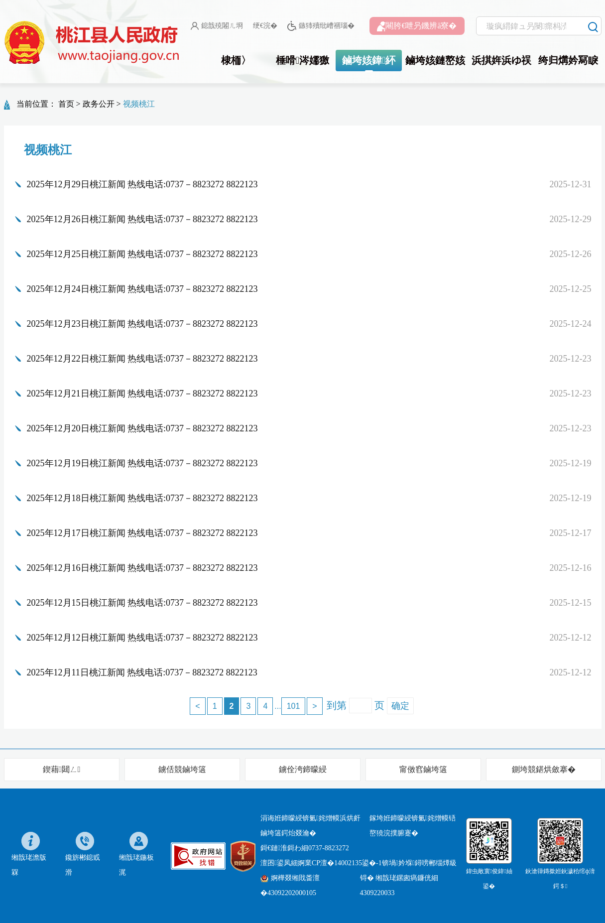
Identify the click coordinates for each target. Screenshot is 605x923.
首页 (66, 104)
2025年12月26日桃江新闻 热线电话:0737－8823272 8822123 (142, 219)
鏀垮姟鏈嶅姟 (435, 60)
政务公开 (99, 104)
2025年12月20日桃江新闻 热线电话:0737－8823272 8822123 (142, 428)
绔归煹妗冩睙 (568, 60)
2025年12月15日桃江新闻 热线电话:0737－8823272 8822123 (142, 603)
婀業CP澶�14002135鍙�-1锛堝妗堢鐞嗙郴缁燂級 (377, 863)
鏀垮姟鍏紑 (368, 60)
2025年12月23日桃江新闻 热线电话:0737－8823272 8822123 (142, 324)
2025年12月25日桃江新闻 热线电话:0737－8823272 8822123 (142, 254)
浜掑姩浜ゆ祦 (501, 60)
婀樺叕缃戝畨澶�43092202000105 (290, 885)
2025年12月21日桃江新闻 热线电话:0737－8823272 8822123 (142, 393)
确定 (400, 706)
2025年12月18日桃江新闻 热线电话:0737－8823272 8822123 (142, 498)
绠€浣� (265, 25)
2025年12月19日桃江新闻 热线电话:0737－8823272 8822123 (142, 463)
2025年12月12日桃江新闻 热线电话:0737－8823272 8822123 (142, 638)
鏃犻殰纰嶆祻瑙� (321, 26)
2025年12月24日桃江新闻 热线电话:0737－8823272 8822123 (142, 289)
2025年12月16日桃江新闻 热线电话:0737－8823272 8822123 (142, 568)
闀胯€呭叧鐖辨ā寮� (417, 26)
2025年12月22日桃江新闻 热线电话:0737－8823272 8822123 (142, 359)
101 (293, 706)
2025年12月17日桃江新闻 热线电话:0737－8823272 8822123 (142, 533)
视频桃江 (139, 104)
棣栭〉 (236, 60)
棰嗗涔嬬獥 (302, 60)
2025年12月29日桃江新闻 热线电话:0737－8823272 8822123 (142, 184)
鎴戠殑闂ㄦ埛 (217, 26)
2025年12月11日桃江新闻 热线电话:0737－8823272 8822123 (142, 672)
